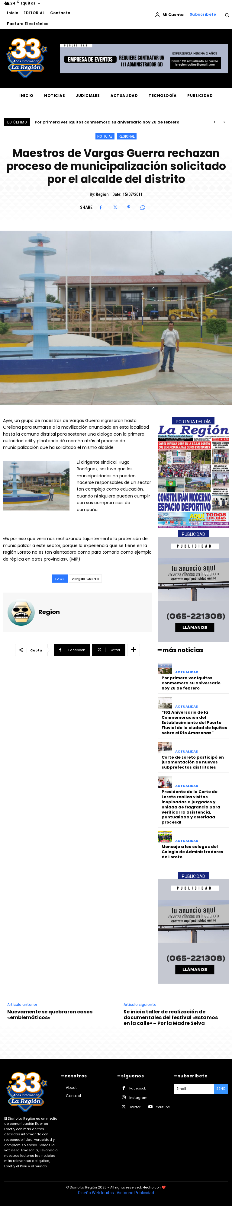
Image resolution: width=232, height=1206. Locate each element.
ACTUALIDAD (186, 672)
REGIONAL (127, 136)
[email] (194, 1089)
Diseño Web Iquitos (96, 1192)
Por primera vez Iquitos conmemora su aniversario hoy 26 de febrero (107, 122)
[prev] (214, 122)
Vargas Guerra (85, 578)
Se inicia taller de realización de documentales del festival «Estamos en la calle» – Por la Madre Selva (171, 1017)
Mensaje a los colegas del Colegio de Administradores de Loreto (192, 852)
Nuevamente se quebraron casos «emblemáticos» (49, 1014)
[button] (226, 14)
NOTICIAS (104, 136)
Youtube (163, 1107)
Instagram (138, 1097)
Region (102, 194)
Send (220, 1088)
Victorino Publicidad (135, 1192)
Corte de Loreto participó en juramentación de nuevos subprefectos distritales (193, 762)
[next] (224, 122)
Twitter (134, 1107)
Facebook (137, 1088)
